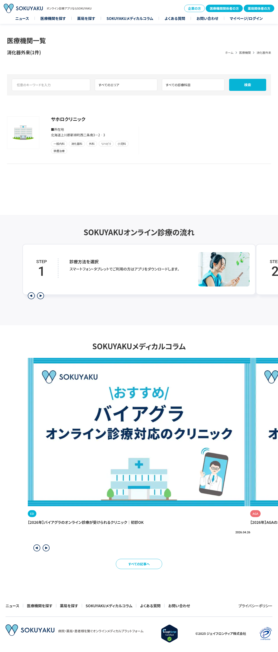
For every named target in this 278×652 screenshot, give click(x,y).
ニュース (22, 18)
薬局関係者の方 (259, 8)
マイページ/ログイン (246, 18)
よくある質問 (174, 18)
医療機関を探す (53, 18)
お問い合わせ (207, 18)
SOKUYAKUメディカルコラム (130, 18)
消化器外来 (263, 52)
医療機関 (245, 52)
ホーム (229, 52)
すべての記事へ (139, 564)
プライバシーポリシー (255, 605)
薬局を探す (86, 18)
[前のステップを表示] (31, 295)
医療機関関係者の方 (224, 8)
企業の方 (194, 8)
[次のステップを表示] (40, 295)
